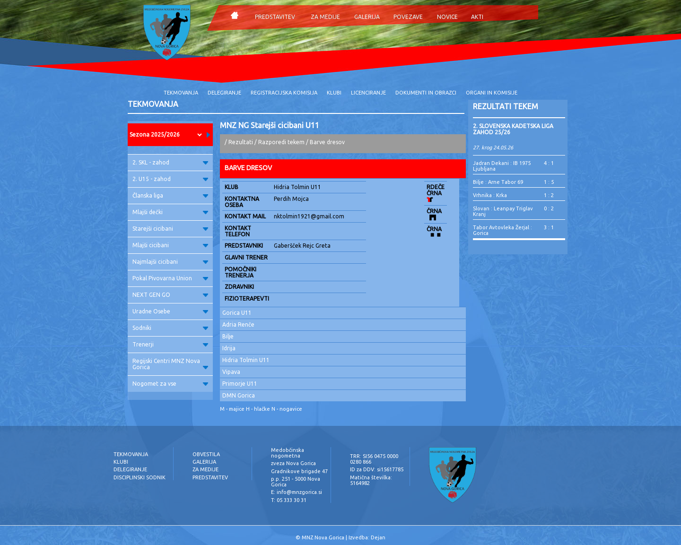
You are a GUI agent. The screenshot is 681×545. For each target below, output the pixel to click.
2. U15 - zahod (170, 179)
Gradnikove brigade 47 (299, 471)
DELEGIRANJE (224, 92)
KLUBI (334, 92)
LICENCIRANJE (368, 92)
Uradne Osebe (170, 311)
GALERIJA (367, 17)
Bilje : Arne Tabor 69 (498, 182)
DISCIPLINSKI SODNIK (140, 477)
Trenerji (170, 344)
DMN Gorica (238, 395)
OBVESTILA (206, 454)
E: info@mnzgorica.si (296, 492)
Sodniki (170, 328)
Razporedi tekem (281, 142)
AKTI (477, 17)
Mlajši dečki (170, 212)
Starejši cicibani (170, 228)
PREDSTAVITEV (275, 17)
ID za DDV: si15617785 (376, 469)
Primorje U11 (239, 384)
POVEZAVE (408, 17)
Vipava (231, 372)
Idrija (229, 348)
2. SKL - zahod (170, 162)
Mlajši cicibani (170, 245)
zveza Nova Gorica (293, 463)
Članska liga (170, 195)
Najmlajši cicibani (170, 262)
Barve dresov (327, 142)
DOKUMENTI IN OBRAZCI (425, 92)
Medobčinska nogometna (287, 452)
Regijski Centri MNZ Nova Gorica (170, 364)
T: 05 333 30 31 (288, 500)
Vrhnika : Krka (490, 195)
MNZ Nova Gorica (323, 537)
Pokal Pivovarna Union (170, 278)
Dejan (378, 537)
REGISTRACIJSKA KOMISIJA (284, 92)
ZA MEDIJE (325, 17)
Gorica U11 (237, 313)
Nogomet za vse (170, 384)
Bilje (228, 336)
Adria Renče (238, 324)
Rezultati (240, 142)
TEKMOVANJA (181, 92)
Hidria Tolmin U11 (246, 360)
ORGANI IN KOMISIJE (491, 92)
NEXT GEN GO (170, 295)
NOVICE (447, 17)
